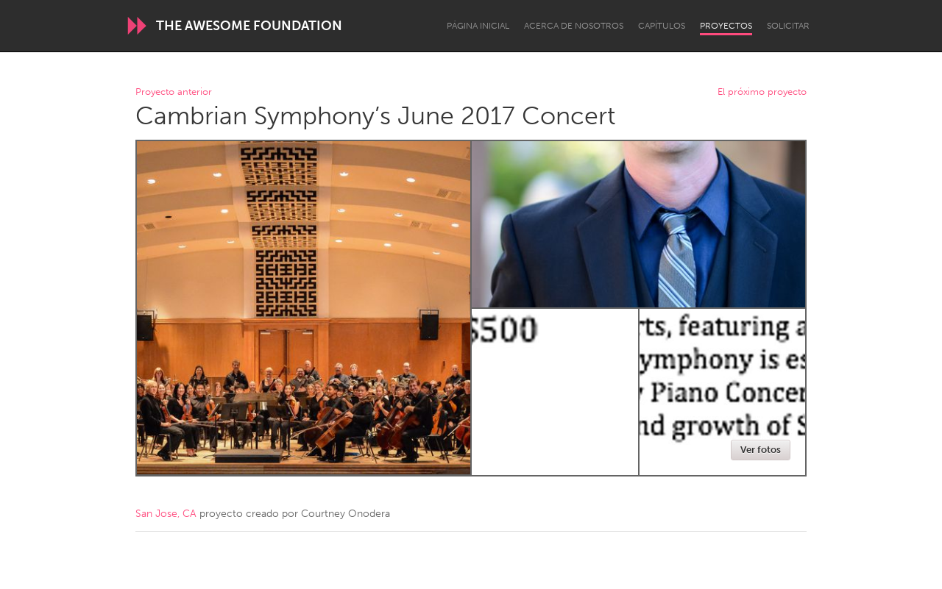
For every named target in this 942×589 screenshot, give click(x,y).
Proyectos (726, 26)
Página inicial (478, 26)
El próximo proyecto (762, 92)
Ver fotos (760, 449)
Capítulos (661, 26)
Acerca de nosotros (573, 26)
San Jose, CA (165, 513)
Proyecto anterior (173, 92)
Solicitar (788, 26)
